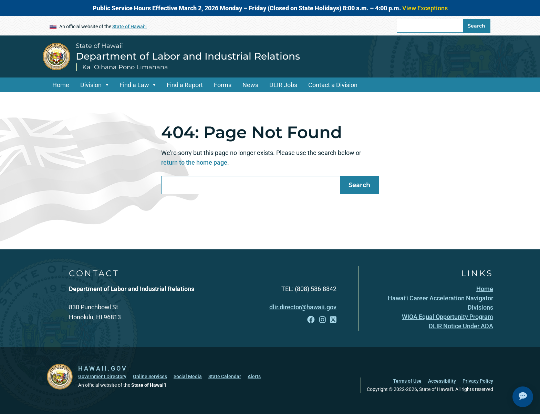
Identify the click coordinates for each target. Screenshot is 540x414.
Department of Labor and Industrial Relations (188, 56)
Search (476, 26)
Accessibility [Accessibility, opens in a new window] (442, 381)
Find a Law (134, 85)
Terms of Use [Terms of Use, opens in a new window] (407, 381)
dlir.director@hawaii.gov (302, 307)
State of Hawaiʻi (129, 26)
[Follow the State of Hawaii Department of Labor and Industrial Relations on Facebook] (311, 319)
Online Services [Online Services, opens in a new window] (150, 376)
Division (91, 85)
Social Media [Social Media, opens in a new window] (188, 376)
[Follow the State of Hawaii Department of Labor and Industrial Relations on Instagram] (322, 319)
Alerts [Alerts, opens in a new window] (254, 376)
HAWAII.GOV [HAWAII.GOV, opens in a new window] (102, 368)
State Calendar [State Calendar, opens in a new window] (224, 376)
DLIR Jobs (283, 85)
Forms (222, 85)
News (250, 85)
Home (60, 85)
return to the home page (194, 162)
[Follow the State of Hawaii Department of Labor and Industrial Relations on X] (333, 319)
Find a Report (185, 85)
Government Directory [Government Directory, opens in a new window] (102, 376)
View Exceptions (425, 8)
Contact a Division (332, 85)
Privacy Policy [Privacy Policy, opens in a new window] (478, 381)
